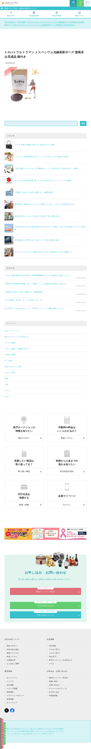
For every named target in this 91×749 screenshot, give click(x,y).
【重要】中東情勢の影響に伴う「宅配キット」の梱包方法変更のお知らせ (35, 284)
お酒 (6, 384)
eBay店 (52, 638)
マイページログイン (57, 670)
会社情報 (10, 667)
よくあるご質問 (13, 645)
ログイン (73, 3)
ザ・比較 (8, 361)
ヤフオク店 (53, 631)
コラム (52, 645)
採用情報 (10, 681)
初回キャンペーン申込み (23, 745)
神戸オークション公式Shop (60, 642)
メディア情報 (12, 670)
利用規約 (10, 674)
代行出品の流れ (34, 14)
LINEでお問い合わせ (45, 580)
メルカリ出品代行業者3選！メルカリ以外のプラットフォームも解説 (43, 180)
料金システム (79, 14)
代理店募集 (53, 677)
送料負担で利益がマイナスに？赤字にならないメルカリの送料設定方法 (44, 204)
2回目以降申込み (68, 745)
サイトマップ (12, 684)
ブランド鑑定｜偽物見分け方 (17, 349)
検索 (83, 123)
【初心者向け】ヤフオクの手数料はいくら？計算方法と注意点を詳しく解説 (46, 169)
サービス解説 (10, 343)
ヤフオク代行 (10, 372)
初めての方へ (11, 14)
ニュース (10, 663)
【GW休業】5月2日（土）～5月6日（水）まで (24, 300)
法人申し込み (54, 674)
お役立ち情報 (10, 355)
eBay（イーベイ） (12, 331)
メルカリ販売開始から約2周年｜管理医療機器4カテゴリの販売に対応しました (37, 275)
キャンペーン (12, 660)
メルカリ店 (53, 635)
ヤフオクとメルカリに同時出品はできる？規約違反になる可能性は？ (43, 252)
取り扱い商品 (56, 14)
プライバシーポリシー (16, 677)
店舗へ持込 (53, 663)
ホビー (7, 396)
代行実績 (52, 628)
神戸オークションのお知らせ (17, 337)
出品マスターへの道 (13, 366)
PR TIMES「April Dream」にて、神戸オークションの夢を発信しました (34, 308)
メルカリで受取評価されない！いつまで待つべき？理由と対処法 (42, 157)
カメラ (7, 390)
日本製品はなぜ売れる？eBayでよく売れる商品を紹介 (37, 240)
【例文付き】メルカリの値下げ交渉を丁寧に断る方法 (37, 216)
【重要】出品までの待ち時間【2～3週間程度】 (34, 192)
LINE (80, 3)
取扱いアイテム (13, 635)
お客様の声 (11, 642)
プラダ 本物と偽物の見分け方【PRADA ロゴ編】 (35, 145)
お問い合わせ (54, 667)
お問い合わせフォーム (45, 594)
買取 (6, 378)
